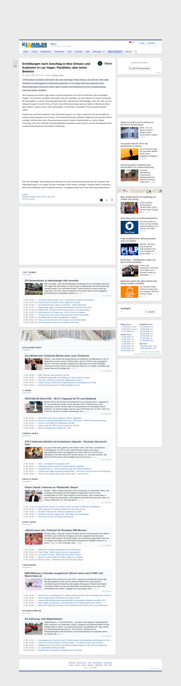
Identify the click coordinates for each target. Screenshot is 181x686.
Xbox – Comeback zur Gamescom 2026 (54, 464)
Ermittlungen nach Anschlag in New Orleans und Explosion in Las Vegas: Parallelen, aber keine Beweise (56, 67)
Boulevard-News (32, 347)
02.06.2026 (145, 338)
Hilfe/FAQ (99, 665)
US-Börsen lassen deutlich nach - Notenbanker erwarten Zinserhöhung (66, 300)
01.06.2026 (145, 341)
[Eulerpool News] (29, 197)
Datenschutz (81, 663)
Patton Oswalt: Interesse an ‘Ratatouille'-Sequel (51, 487)
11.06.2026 (126, 344)
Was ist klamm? (115, 52)
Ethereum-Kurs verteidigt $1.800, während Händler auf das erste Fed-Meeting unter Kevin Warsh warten (79, 595)
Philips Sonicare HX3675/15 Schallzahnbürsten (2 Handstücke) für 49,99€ (67, 383)
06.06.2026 (145, 329)
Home (71, 665)
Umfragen (99, 52)
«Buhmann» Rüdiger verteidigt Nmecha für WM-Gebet (59, 550)
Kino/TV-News (30, 479)
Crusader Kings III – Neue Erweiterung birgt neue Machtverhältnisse (64, 469)
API (105, 665)
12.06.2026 (126, 341)
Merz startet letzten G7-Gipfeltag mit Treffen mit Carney (138, 198)
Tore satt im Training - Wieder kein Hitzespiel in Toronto (59, 555)
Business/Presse (32, 611)
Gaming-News (30, 433)
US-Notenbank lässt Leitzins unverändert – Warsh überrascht (62, 305)
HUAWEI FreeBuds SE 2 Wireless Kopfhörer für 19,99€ (60, 512)
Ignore (151, 354)
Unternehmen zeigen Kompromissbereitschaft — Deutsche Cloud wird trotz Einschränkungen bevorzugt (78, 471)
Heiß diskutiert (146, 348)
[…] (79, 293)
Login (142, 43)
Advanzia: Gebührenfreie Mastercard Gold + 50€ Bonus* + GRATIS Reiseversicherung (72, 421)
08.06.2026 (126, 351)
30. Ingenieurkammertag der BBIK (51, 648)
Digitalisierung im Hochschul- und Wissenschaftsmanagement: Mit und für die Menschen (72, 645)
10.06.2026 (126, 346)
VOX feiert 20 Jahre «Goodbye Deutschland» (56, 517)
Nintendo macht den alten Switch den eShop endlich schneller (139, 282)
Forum (34, 52)
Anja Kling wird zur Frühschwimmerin (139, 218)
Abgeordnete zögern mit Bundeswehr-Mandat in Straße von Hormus (64, 307)
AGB (89, 663)
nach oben (154, 668)
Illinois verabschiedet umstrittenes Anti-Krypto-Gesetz (59, 598)
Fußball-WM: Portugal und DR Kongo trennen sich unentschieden (63, 310)
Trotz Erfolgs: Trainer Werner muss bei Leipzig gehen (59, 552)
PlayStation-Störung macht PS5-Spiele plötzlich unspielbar (61, 466)
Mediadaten (97, 663)
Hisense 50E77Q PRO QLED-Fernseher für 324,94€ (58, 426)
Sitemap (72, 663)
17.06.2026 (126, 327)
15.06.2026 (126, 331)
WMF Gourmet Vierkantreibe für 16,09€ (53, 375)
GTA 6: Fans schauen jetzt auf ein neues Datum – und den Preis (63, 474)
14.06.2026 (126, 337)
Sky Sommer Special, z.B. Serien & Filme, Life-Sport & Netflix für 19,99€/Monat (69, 507)
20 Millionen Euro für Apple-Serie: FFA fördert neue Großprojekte (63, 514)
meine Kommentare (141, 354)
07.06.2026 (145, 327)
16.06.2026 (126, 329)
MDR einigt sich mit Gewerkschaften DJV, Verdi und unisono (61, 509)
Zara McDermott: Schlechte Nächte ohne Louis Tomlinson (57, 356)
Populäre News (146, 346)
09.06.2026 (126, 348)
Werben (128, 52)
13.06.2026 (126, 339)
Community (59, 52)
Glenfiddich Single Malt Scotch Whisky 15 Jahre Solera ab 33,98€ (64, 378)
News (25, 52)
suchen (150, 312)
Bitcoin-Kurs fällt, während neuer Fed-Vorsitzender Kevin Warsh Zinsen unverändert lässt (73, 605)
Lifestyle (79, 52)
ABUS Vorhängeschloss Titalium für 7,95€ (54, 428)
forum (159, 72)
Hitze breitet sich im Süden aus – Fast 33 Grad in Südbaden (61, 312)
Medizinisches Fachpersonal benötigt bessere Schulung (60, 650)
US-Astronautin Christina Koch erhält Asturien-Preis (58, 322)
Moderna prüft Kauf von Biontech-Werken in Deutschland (137, 123)
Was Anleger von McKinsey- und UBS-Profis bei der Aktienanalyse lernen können (70, 603)
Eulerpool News (57, 75)
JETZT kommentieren (139, 68)
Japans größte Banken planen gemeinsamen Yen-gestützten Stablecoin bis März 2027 (72, 600)
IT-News (26, 390)
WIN (87, 52)
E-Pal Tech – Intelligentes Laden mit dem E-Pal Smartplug (138, 261)
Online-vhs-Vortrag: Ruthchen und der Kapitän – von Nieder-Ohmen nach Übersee (70, 643)
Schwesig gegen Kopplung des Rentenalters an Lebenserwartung (137, 166)
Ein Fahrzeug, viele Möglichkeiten (43, 619)
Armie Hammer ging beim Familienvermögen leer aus (59, 385)
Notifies (158, 354)
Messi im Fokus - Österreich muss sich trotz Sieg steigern (60, 560)
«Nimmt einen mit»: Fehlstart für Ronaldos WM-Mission (55, 530)
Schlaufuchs (45, 52)
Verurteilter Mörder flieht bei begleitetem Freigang (57, 317)
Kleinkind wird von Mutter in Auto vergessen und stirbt (59, 302)
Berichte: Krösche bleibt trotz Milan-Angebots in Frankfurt (60, 557)
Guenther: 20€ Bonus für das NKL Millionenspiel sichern (60, 380)
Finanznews (29, 565)
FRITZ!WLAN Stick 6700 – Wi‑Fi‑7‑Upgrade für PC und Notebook (60, 398)
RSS (110, 665)
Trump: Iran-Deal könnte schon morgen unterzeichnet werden (62, 320)
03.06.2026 (145, 336)
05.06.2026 (145, 331)
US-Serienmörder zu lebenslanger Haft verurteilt (51, 280)
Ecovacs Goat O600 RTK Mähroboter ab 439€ (56, 423)
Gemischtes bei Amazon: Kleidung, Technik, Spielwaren (60, 418)
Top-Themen (29, 272)
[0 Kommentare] (28, 199)
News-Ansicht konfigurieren (151, 352)
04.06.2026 (145, 334)
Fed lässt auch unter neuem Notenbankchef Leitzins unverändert (63, 315)
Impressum (108, 663)
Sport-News (29, 522)
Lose (69, 52)
